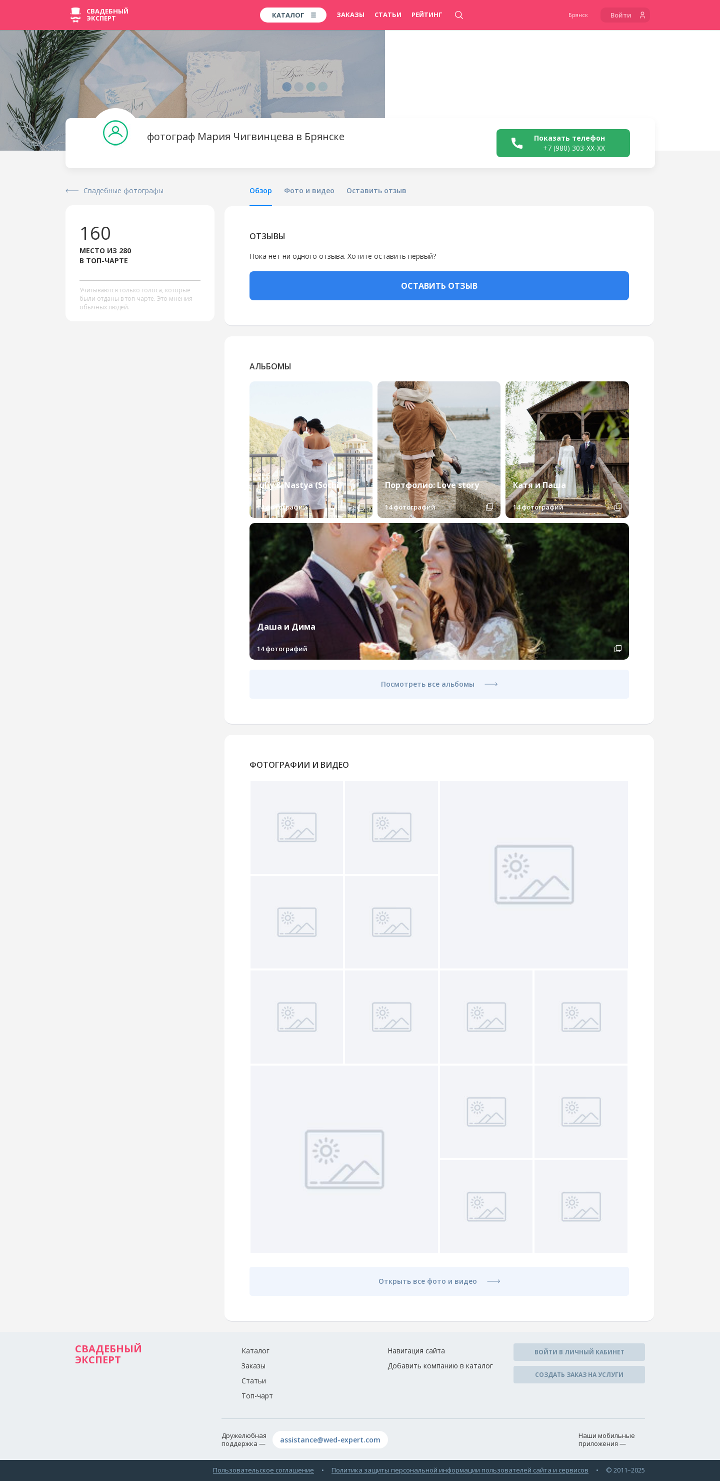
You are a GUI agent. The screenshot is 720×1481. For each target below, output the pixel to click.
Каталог (256, 1350)
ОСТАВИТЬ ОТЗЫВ (439, 285)
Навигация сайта (416, 1350)
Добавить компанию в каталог (440, 1365)
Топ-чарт (257, 1395)
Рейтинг (427, 14)
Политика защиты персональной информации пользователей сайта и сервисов (460, 1469)
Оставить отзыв (376, 190)
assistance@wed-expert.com (330, 1439)
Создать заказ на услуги (579, 1374)
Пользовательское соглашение (263, 1469)
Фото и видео (309, 190)
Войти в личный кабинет (579, 1352)
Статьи (388, 14)
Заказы (350, 14)
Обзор (261, 190)
